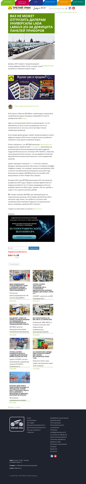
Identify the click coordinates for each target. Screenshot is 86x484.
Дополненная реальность (36, 427)
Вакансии (53, 449)
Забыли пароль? (72, 12)
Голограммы (31, 420)
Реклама (53, 447)
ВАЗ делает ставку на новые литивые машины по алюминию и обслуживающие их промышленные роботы (19, 321)
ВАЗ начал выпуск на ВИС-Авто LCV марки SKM (42, 319)
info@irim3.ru (15, 468)
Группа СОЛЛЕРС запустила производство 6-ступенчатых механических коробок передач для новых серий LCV (43, 288)
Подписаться (34, 248)
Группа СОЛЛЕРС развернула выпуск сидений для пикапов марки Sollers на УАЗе (18, 354)
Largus (24, 118)
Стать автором (55, 423)
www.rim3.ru (37, 209)
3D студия (30, 423)
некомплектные (46, 144)
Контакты (53, 451)
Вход (56, 12)
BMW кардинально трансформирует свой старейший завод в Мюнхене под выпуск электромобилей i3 (18, 287)
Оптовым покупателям (58, 444)
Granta (33, 147)
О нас (29, 418)
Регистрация (62, 12)
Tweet (17, 258)
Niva (38, 147)
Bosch (32, 164)
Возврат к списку (14, 407)
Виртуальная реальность (36, 425)
